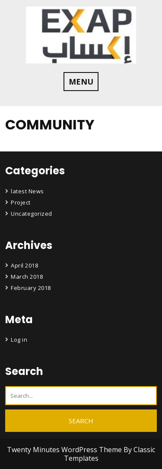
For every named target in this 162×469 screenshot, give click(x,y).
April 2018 (24, 265)
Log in (19, 339)
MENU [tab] (81, 81)
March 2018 (27, 276)
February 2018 (31, 288)
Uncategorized (31, 213)
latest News (27, 191)
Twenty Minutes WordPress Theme (65, 449)
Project (21, 202)
